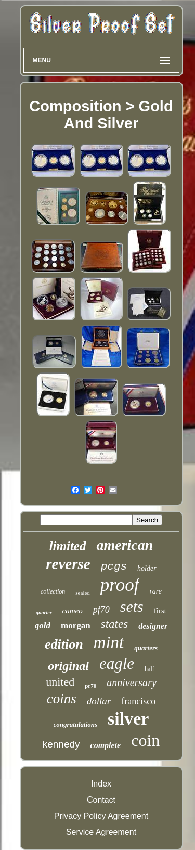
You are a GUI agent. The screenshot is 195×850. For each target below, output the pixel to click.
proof (119, 585)
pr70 (90, 685)
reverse (68, 564)
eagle (116, 663)
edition (64, 644)
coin (145, 740)
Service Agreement (101, 832)
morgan (75, 625)
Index (101, 783)
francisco (138, 701)
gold (42, 625)
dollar (99, 701)
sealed (82, 592)
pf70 (101, 609)
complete (105, 745)
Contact (101, 799)
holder (147, 568)
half (149, 669)
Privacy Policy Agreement (101, 816)
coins (61, 698)
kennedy (61, 744)
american (124, 545)
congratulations (76, 724)
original (68, 666)
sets (132, 606)
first (160, 611)
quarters (146, 648)
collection (53, 591)
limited (67, 546)
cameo (72, 611)
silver (128, 718)
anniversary (132, 682)
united (60, 681)
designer (152, 626)
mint (109, 642)
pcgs (114, 567)
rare (155, 591)
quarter (44, 612)
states (114, 623)
